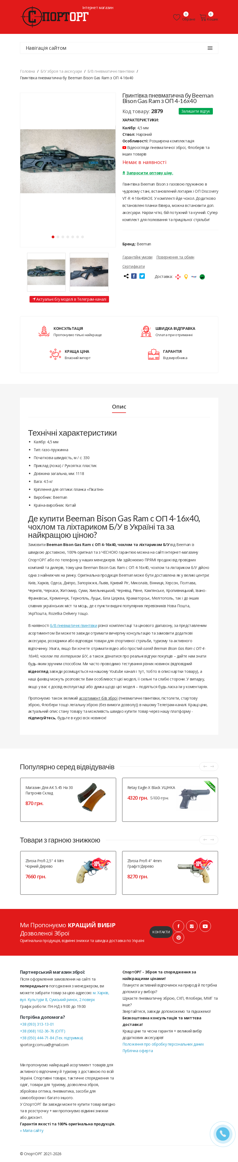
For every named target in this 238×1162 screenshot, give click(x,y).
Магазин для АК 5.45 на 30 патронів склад (49, 790)
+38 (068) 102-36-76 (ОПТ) (42, 1031)
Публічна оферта (137, 1050)
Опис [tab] (119, 406)
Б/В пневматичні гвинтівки (73, 625)
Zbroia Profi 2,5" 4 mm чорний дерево (44, 863)
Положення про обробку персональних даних (163, 1044)
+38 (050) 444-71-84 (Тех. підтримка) (51, 1037)
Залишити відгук (195, 111)
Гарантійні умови (137, 257)
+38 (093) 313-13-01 (37, 1024)
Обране (184, 17)
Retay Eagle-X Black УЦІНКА (151, 787)
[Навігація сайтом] (210, 48)
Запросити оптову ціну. (147, 172)
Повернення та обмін (175, 257)
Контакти (161, 931)
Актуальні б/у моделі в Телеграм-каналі (69, 299)
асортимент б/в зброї (98, 698)
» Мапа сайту (31, 1130)
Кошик (208, 17)
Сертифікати (133, 266)
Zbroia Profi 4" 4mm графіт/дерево (144, 863)
